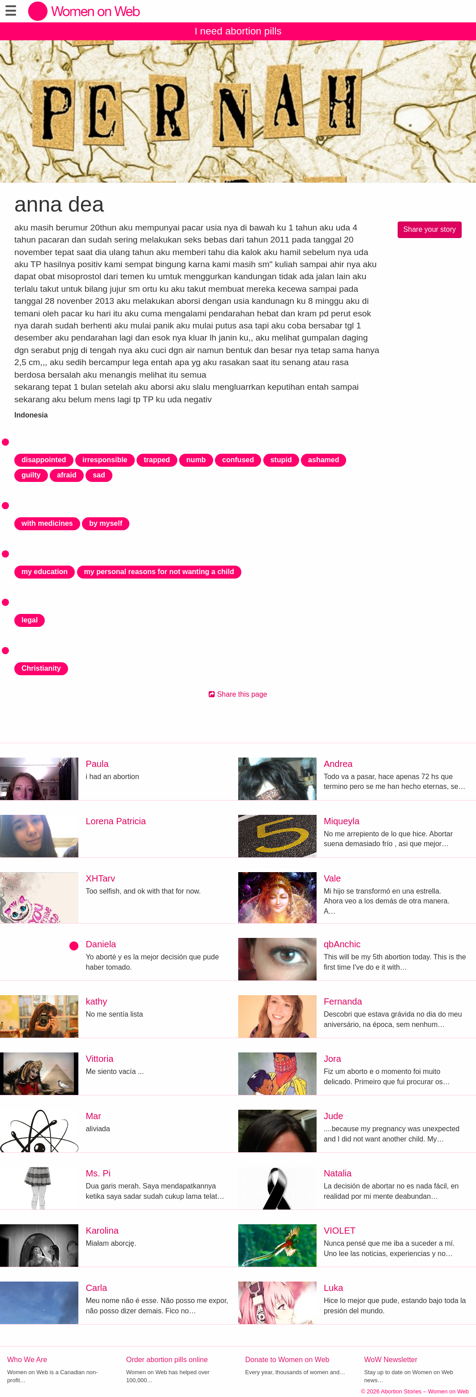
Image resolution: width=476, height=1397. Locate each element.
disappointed (43, 460)
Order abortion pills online (167, 1359)
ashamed (323, 460)
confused (238, 460)
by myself (105, 523)
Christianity (41, 668)
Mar (93, 1116)
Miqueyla (342, 821)
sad (99, 475)
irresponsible (104, 460)
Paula (97, 764)
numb (196, 460)
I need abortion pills (237, 31)
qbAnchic (342, 944)
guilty (31, 475)
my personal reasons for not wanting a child (159, 571)
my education (44, 571)
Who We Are (27, 1359)
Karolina (102, 1230)
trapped (157, 460)
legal (29, 620)
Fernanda (343, 1001)
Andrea (338, 764)
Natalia (338, 1173)
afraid (67, 475)
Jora (332, 1059)
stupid (281, 460)
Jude (333, 1116)
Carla (96, 1288)
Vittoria (99, 1059)
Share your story (429, 229)
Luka (333, 1288)
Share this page (238, 694)
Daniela (101, 944)
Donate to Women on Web (287, 1359)
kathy (96, 1001)
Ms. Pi (98, 1173)
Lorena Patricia (116, 821)
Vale (332, 878)
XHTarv (100, 878)
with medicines (47, 523)
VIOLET (340, 1230)
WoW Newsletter (390, 1359)
